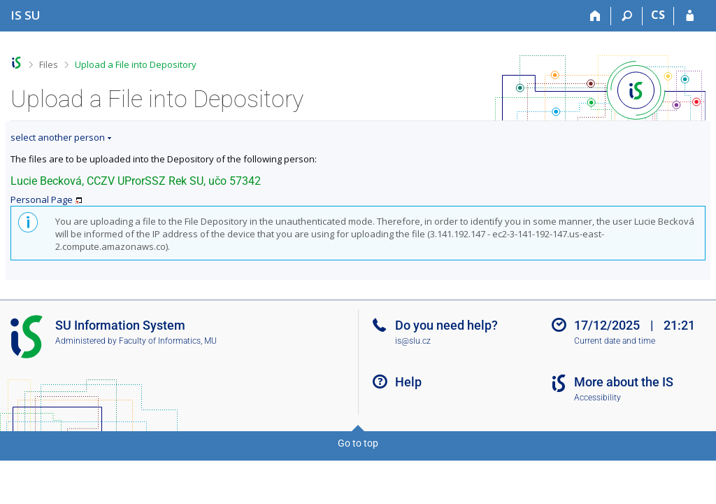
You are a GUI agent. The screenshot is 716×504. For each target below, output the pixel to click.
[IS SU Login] (690, 16)
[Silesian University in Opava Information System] (25, 15)
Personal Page (41, 199)
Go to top (358, 443)
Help (408, 381)
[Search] (627, 16)
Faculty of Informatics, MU (168, 341)
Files (48, 64)
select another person (57, 137)
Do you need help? (446, 325)
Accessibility (597, 397)
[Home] (595, 16)
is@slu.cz (413, 341)
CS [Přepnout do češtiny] (658, 14)
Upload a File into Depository (135, 64)
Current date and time (614, 341)
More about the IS (623, 381)
